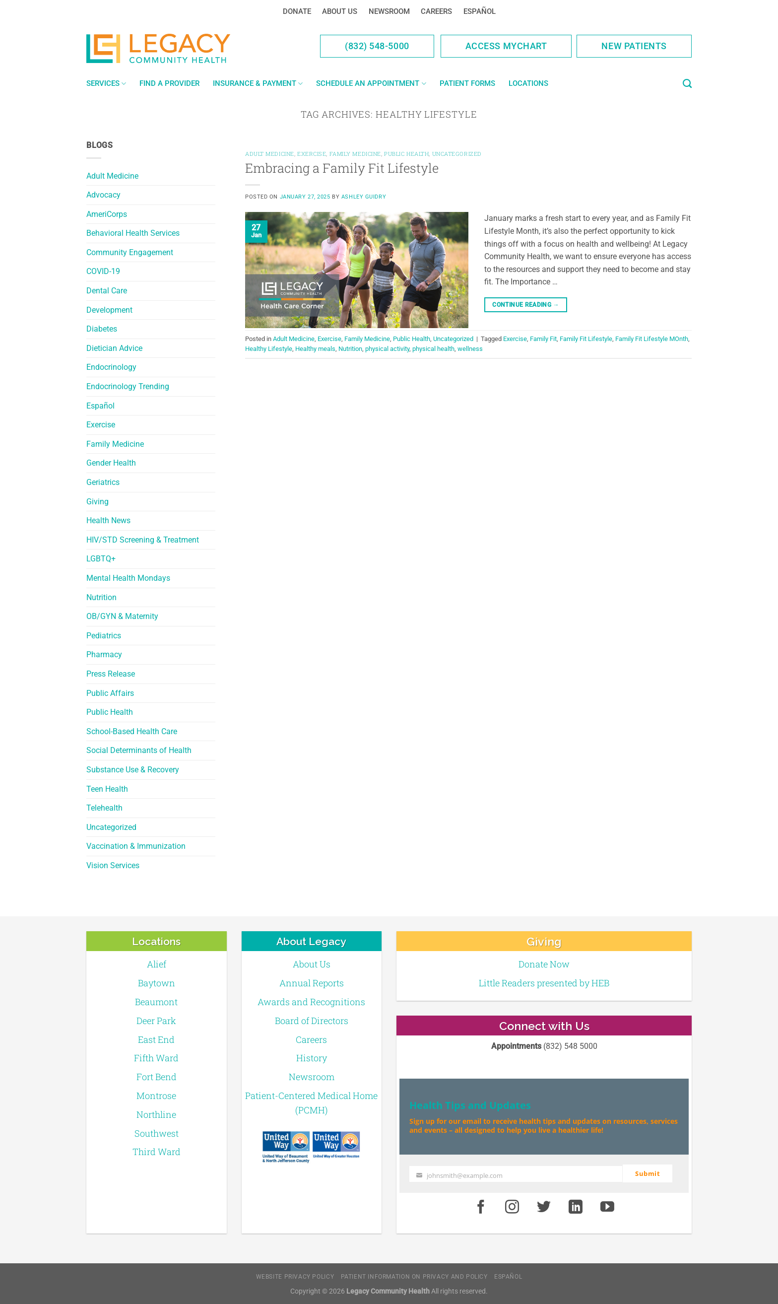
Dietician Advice (114, 348)
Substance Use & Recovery (132, 769)
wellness (470, 348)
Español (479, 11)
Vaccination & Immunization (136, 846)
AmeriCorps (106, 214)
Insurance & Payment (258, 83)
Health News (108, 520)
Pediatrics (103, 635)
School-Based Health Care (131, 731)
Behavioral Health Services (133, 233)
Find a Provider (169, 83)
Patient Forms (467, 83)
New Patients (634, 46)
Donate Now (544, 964)
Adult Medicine (112, 176)
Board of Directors (311, 1021)
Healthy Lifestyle (268, 348)
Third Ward (156, 1152)
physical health (433, 348)
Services (106, 83)
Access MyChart (506, 46)
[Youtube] (607, 1206)
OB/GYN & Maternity (122, 616)
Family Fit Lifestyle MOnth (651, 339)
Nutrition (101, 597)
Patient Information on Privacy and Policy (414, 1276)
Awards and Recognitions (311, 1002)
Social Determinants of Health (139, 750)
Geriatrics (103, 482)
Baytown (156, 983)
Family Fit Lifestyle (586, 339)
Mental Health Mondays (128, 578)
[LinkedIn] (575, 1206)
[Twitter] (543, 1206)
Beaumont (156, 1002)
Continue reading (525, 305)
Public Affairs (110, 693)
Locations (528, 83)
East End (156, 1039)
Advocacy (103, 195)
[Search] (687, 83)
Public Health (109, 712)
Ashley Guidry (363, 197)
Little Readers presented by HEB (544, 983)
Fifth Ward (156, 1058)
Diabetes (101, 329)
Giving (97, 501)
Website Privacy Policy (295, 1276)
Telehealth (104, 808)
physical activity (387, 348)
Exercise (100, 424)
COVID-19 (103, 271)
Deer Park (156, 1021)
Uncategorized (111, 827)
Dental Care (106, 290)
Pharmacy (104, 654)
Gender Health (111, 463)
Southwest (156, 1133)
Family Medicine (115, 444)
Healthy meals (315, 348)
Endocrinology (111, 367)
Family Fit (543, 339)
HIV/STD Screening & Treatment (142, 540)
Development (109, 310)
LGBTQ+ (101, 558)
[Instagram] (512, 1206)
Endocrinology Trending (127, 386)
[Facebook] (480, 1206)
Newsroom (389, 11)
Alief (156, 964)
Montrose (156, 1095)
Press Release (110, 674)
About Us (339, 11)
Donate (297, 11)
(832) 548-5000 (377, 46)
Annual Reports (311, 983)
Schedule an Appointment (371, 83)
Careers (436, 11)
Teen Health (107, 789)
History (311, 1058)
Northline (156, 1114)
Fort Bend (156, 1077)
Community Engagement (129, 252)
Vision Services (112, 865)
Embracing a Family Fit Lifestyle (342, 167)
